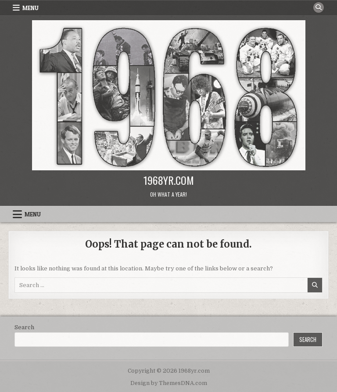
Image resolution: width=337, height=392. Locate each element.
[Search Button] (318, 7)
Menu (30, 7)
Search (24, 327)
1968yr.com (168, 180)
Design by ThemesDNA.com (168, 383)
